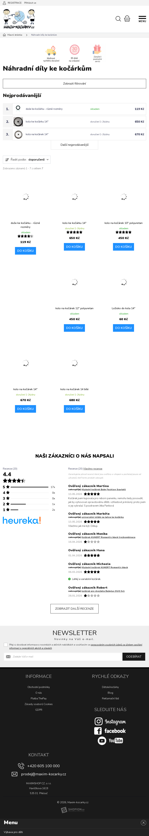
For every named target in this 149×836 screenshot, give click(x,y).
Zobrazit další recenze (74, 609)
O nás (38, 693)
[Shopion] (72, 810)
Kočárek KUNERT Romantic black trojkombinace (108, 537)
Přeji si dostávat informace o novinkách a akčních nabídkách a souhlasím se (75, 646)
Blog (110, 693)
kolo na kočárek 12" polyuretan (74, 308)
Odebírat (133, 657)
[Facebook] (110, 730)
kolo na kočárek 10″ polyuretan (124, 223)
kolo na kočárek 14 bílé (74, 389)
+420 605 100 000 (43, 766)
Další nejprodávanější (74, 145)
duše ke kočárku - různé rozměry (44, 109)
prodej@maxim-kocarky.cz (43, 774)
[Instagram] (110, 721)
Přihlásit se (30, 2)
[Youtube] (110, 740)
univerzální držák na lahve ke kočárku (103, 517)
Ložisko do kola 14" (123, 308)
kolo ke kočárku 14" (37, 121)
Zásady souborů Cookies (39, 704)
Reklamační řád (110, 698)
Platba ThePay (39, 698)
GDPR (38, 710)
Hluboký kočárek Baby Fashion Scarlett (104, 489)
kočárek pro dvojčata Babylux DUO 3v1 (103, 591)
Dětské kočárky (110, 687)
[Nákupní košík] (127, 19)
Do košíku (25, 251)
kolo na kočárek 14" (37, 134)
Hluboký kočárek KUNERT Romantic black (105, 567)
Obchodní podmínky (38, 687)
